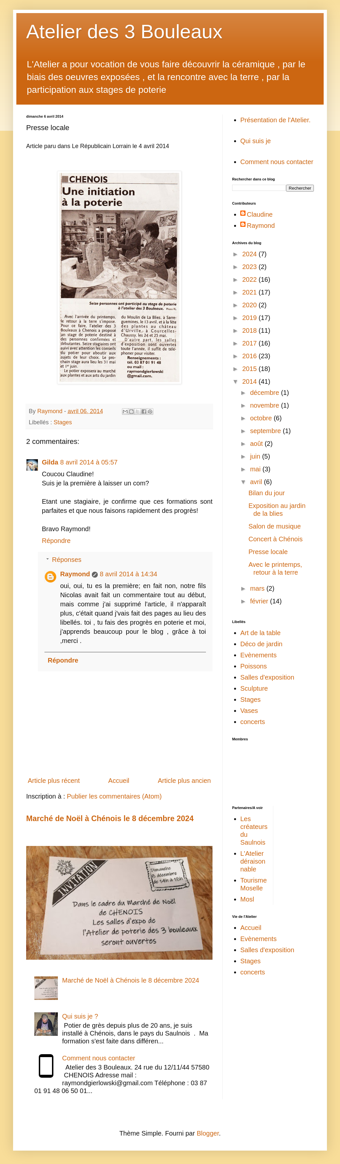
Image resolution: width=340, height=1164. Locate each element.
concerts (252, 721)
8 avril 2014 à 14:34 (128, 574)
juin (256, 456)
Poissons (253, 666)
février (260, 601)
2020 (250, 305)
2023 (250, 266)
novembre (265, 405)
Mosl (247, 899)
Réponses (66, 559)
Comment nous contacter (98, 1058)
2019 (250, 317)
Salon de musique (274, 526)
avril (257, 481)
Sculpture (254, 688)
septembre (266, 430)
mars (258, 588)
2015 (250, 368)
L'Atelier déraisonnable (252, 861)
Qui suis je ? (80, 1016)
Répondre (56, 540)
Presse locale (268, 551)
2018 (250, 330)
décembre (265, 392)
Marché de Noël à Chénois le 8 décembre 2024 (110, 818)
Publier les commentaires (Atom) (114, 796)
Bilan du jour (266, 493)
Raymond (75, 574)
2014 (250, 381)
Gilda (50, 462)
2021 (250, 292)
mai (256, 469)
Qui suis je (255, 140)
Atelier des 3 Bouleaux (124, 31)
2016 (250, 356)
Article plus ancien (184, 780)
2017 (250, 343)
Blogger (208, 1133)
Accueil (118, 780)
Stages (63, 422)
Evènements (258, 655)
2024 (250, 254)
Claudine (260, 214)
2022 (250, 279)
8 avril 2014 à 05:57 (89, 462)
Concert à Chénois (275, 539)
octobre (262, 418)
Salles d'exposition (267, 677)
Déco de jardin (261, 644)
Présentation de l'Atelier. (275, 120)
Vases (249, 710)
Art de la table (260, 632)
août (257, 443)
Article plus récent (54, 780)
